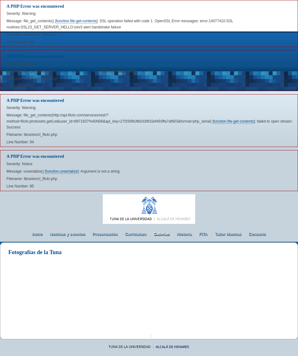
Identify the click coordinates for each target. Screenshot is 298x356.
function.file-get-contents (76, 21)
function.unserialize (62, 171)
